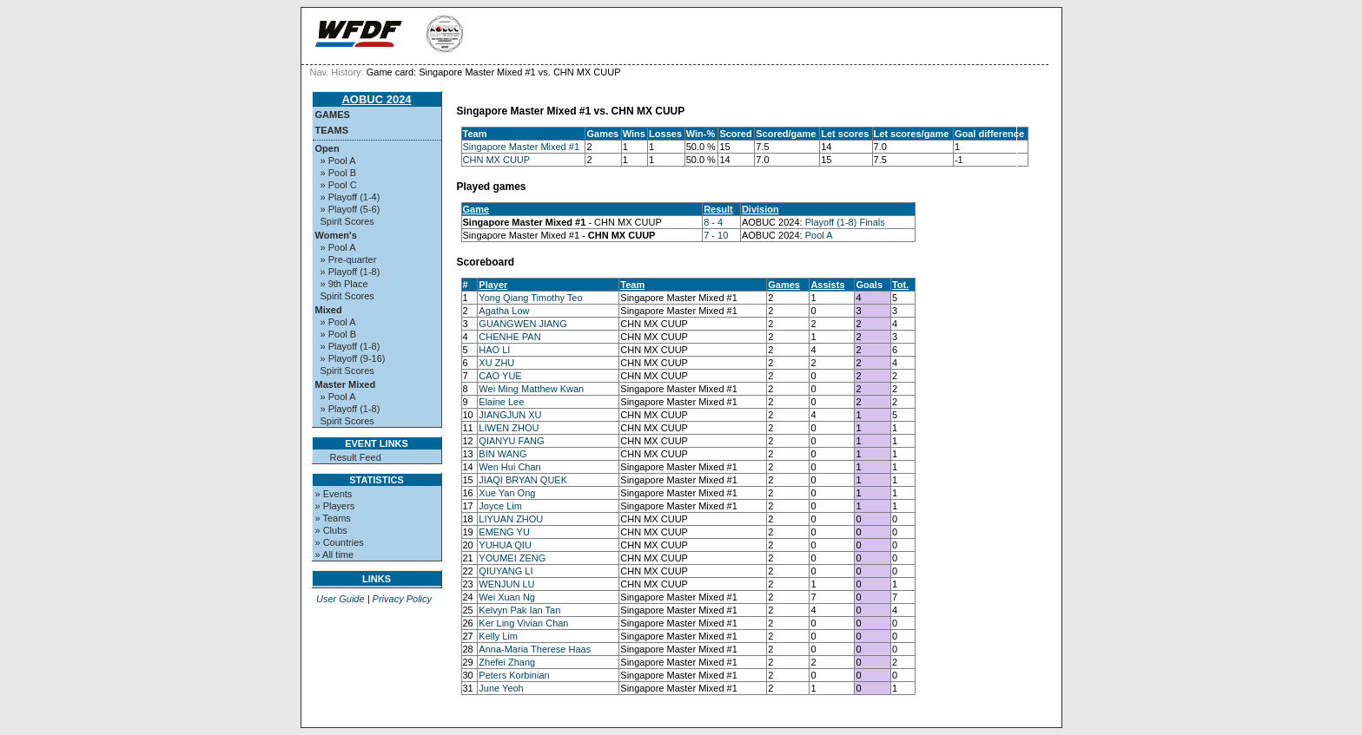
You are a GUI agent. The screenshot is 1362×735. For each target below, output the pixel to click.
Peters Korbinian (514, 675)
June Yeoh (501, 688)
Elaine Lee (501, 402)
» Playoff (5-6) (350, 209)
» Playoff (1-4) (350, 197)
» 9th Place (344, 284)
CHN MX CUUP (497, 159)
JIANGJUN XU (510, 415)
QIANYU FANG (511, 441)
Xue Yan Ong (507, 493)
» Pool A (338, 160)
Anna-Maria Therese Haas (535, 649)
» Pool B (339, 172)
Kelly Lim (498, 636)
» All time (334, 554)
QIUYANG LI (505, 571)
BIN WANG (502, 454)
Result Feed (355, 457)
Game (476, 209)
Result (718, 209)
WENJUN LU (506, 584)
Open (327, 148)
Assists (827, 284)
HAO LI (494, 350)
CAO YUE (500, 376)
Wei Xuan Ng (507, 597)
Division (760, 209)
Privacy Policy (402, 599)
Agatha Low (504, 310)
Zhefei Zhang (507, 662)
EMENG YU (504, 532)
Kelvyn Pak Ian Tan (519, 610)
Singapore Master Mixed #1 (521, 146)
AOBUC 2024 (376, 99)
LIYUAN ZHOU (511, 519)
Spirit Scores (347, 221)
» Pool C (339, 185)
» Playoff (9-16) (353, 358)
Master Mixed (345, 384)
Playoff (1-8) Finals (845, 222)
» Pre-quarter (349, 259)
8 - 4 (713, 222)
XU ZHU (496, 363)
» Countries (339, 542)
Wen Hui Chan (509, 467)
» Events (334, 494)
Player (493, 284)
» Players (335, 506)
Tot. (900, 284)
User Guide (340, 599)
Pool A (819, 235)
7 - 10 (716, 235)
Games (332, 114)
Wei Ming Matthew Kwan (531, 389)
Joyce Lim (500, 506)
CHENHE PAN (509, 336)
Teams (332, 130)
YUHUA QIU (505, 545)
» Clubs (331, 530)
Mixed (328, 310)
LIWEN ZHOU (509, 428)
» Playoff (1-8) (350, 271)
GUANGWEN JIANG (522, 323)
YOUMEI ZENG (512, 558)
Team (632, 284)
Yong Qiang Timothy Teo (530, 297)
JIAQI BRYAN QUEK (523, 480)
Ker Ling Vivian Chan (523, 623)
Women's (336, 235)
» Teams (333, 518)
